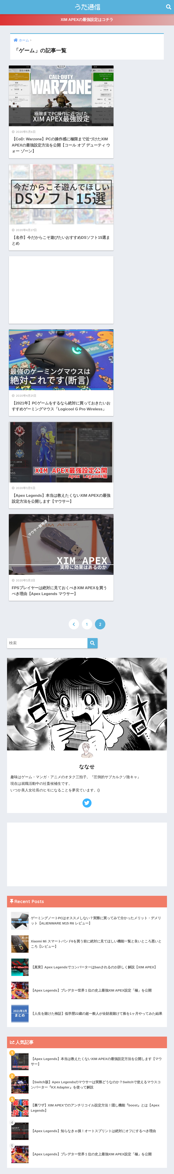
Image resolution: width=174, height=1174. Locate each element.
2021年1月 (20, 1078)
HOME (87, 1152)
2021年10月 (21, 1007)
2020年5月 (20, 1089)
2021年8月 (20, 1027)
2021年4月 (20, 1048)
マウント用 (20, 932)
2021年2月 (20, 1068)
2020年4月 (20, 1099)
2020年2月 (20, 1119)
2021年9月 (20, 1017)
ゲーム (16, 911)
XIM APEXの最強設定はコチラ (87, 20)
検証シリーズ (22, 942)
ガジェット (20, 901)
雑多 (15, 972)
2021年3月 (20, 1058)
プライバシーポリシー (89, 1162)
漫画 (15, 952)
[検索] (92, 349)
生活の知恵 (20, 962)
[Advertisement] (46, 186)
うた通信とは (58, 1162)
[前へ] (74, 330)
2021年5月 (20, 1038)
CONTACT (118, 1162)
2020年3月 (20, 1109)
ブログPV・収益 (25, 921)
